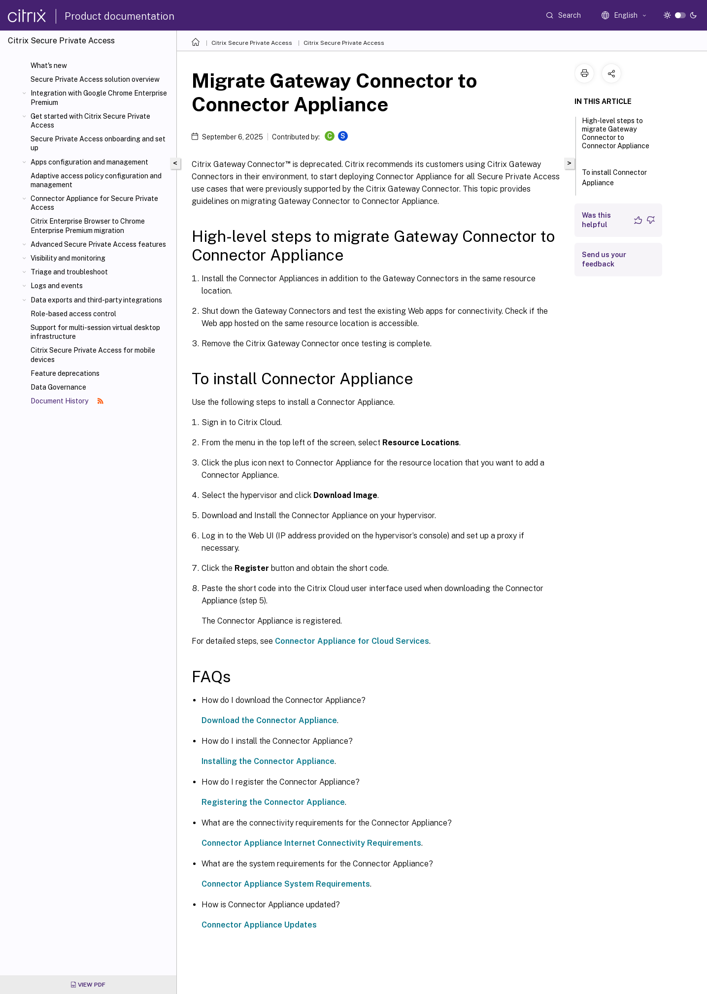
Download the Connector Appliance (269, 720)
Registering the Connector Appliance (273, 802)
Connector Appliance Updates (259, 924)
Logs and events (57, 286)
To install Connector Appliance (614, 177)
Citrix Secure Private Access (251, 42)
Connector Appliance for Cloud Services (352, 641)
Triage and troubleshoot (69, 272)
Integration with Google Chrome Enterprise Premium (99, 97)
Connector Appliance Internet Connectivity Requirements (311, 843)
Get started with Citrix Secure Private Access (90, 120)
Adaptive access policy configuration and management (96, 180)
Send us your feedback (604, 259)
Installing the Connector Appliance (268, 761)
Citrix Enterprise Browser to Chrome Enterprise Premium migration (88, 225)
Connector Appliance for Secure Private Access (94, 203)
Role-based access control (73, 314)
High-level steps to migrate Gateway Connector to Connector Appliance (615, 138)
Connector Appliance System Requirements (286, 884)
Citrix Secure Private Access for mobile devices (93, 354)
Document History (67, 401)
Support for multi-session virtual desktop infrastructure (95, 332)
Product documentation (119, 16)
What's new (49, 65)
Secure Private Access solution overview (95, 79)
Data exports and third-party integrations (96, 300)
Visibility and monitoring (68, 258)
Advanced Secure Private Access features (98, 244)
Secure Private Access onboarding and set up (98, 143)
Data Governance (58, 387)
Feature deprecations (65, 373)
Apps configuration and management (89, 162)
